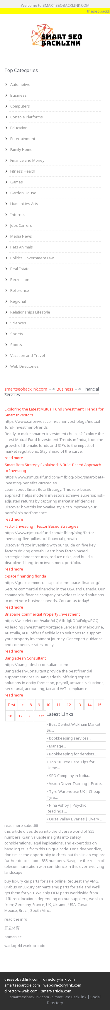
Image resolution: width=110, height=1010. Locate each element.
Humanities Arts (24, 203)
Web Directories (24, 366)
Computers (20, 106)
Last (40, 715)
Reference (19, 290)
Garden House (23, 192)
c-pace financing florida (25, 576)
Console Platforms (26, 117)
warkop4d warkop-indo (24, 945)
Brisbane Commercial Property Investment (42, 614)
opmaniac (12, 936)
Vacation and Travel (27, 355)
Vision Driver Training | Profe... (75, 783)
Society (16, 333)
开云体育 (12, 928)
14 (89, 704)
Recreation (19, 279)
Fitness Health (22, 171)
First (11, 704)
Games (16, 182)
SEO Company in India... (69, 775)
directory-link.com (59, 979)
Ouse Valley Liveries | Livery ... (75, 819)
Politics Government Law (32, 257)
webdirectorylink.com (62, 985)
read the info (15, 919)
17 (20, 715)
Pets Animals (21, 247)
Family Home (21, 149)
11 (58, 704)
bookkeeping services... (69, 738)
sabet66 (31, 825)
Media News (21, 236)
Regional (18, 301)
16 (10, 715)
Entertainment (22, 138)
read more (14, 457)
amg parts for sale (68, 887)
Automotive (20, 84)
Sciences (18, 323)
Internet (17, 214)
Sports (16, 344)
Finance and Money (27, 160)
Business (18, 95)
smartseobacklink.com (25, 389)
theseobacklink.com (22, 979)
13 (79, 704)
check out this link (72, 854)
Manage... (56, 746)
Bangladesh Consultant (25, 658)
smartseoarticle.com (22, 985)
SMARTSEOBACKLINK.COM (66, 5)
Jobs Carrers (21, 225)
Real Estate (20, 268)
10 (48, 704)
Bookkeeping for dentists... (72, 754)
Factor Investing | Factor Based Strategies (42, 526)
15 (99, 704)
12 (69, 704)
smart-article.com (56, 991)
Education (19, 127)
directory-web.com (21, 991)
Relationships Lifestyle (30, 312)
